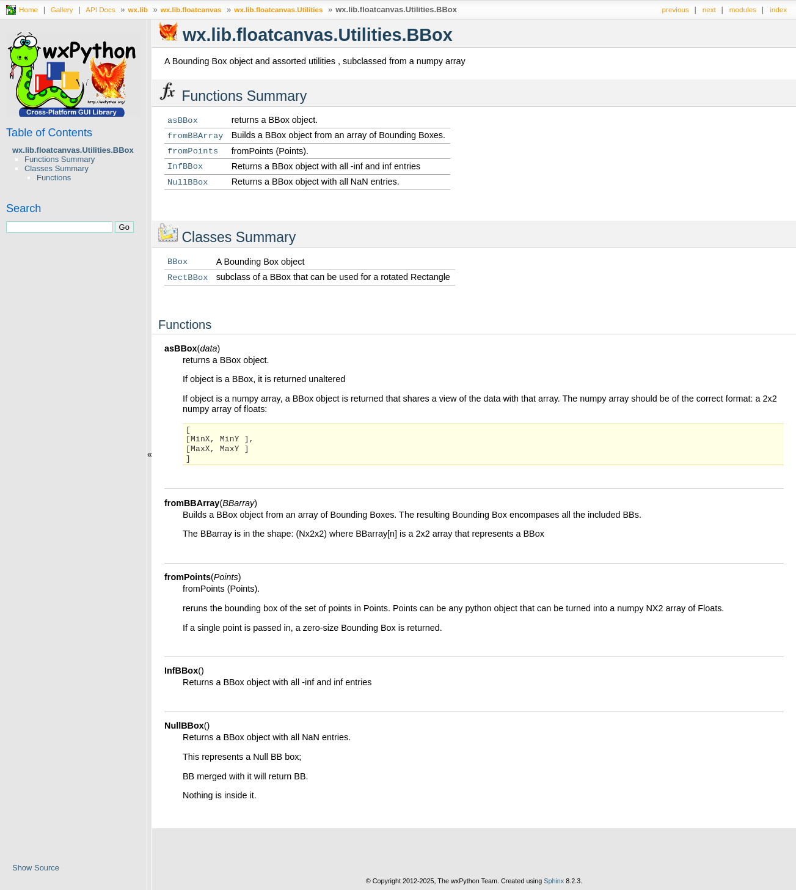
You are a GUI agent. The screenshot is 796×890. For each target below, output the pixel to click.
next (709, 9)
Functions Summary (59, 159)
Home (28, 9)
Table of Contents (49, 133)
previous (675, 9)
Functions (54, 177)
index (778, 9)
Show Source (35, 867)
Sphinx (554, 880)
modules (742, 9)
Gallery (62, 9)
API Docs (100, 9)
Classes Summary (56, 168)
